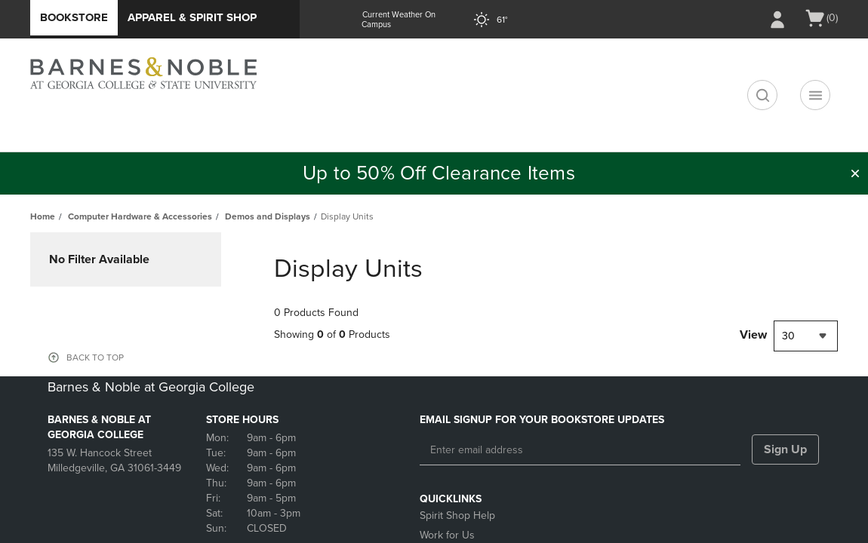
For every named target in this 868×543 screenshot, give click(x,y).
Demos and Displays (267, 216)
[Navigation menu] (815, 95)
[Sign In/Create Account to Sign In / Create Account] (777, 19)
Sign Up (785, 449)
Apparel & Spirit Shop (192, 17)
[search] (762, 95)
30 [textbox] (788, 336)
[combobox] (806, 336)
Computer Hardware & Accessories (140, 216)
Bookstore (74, 17)
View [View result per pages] (753, 334)
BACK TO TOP (95, 357)
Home (42, 216)
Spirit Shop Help (457, 515)
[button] (855, 173)
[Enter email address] (580, 450)
